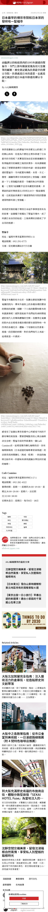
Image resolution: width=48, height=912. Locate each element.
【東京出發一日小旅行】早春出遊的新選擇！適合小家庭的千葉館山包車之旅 (23, 598)
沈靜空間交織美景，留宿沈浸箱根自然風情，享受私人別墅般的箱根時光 (23, 572)
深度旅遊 (7, 878)
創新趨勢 (7, 884)
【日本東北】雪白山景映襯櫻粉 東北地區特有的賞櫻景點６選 (23, 585)
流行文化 (33, 878)
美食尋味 (20, 878)
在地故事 (20, 884)
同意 (24, 898)
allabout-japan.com (10, 548)
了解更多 (24, 903)
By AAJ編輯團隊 (10, 87)
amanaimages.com (9, 57)
